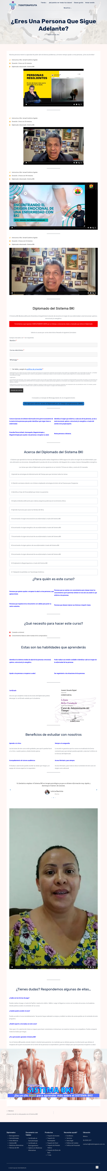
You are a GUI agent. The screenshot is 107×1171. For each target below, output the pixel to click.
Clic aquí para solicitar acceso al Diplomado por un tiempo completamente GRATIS (53, 404)
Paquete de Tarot (52, 1143)
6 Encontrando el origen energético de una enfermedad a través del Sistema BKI (36, 527)
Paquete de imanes (53, 1136)
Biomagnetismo (14, 1136)
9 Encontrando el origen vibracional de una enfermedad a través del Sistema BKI (36, 554)
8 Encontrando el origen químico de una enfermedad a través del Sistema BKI (35, 545)
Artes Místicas (13, 1140)
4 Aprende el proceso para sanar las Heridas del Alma (27, 510)
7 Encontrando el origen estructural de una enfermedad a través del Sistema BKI (36, 536)
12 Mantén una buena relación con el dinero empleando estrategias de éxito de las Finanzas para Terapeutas (44, 483)
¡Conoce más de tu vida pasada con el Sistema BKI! (29, 1112)
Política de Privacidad (73, 1145)
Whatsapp (14, 360)
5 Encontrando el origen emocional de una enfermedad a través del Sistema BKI (36, 518)
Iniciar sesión (90, 2)
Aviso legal (70, 1140)
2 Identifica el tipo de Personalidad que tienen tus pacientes (29, 492)
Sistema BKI (13, 1143)
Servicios (69, 1138)
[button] (9, 789)
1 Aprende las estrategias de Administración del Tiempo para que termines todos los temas (39, 474)
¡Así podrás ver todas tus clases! (60, 2)
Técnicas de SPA (14, 1148)
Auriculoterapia (14, 1138)
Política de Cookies (72, 1143)
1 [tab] (52, 798)
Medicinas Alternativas (16, 1145)
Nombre (13, 341)
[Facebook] (97, 1167)
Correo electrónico (17, 350)
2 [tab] (53, 798)
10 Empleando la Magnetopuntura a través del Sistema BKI (29, 563)
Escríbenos (70, 1136)
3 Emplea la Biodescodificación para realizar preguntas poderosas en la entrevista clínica (38, 501)
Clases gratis (78, 2)
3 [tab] (55, 798)
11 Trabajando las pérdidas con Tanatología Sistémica (27, 572)
